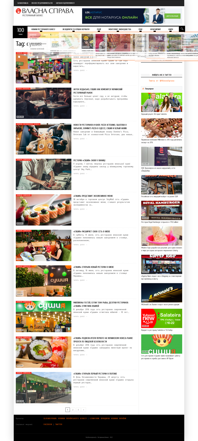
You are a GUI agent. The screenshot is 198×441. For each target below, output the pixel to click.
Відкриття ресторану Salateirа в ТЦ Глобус (157, 330)
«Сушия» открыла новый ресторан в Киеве (93, 267)
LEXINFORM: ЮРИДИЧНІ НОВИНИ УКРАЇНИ (108, 418)
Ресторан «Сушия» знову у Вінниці (89, 160)
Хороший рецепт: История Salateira (154, 114)
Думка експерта (23, 88)
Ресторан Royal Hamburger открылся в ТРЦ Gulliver (159, 222)
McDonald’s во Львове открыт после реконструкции (160, 304)
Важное (32, 34)
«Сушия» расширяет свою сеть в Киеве (91, 231)
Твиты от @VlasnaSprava (161, 80)
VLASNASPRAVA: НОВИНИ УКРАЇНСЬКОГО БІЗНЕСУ (65, 418)
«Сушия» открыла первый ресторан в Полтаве (95, 373)
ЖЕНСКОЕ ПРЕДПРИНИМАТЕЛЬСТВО (42, 3)
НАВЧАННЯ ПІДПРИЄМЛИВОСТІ (65, 3)
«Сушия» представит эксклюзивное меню (93, 196)
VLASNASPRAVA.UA (22, 3)
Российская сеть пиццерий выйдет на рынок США (159, 196)
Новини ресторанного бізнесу (28, 124)
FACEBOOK (48, 424)
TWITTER (58, 424)
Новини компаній (23, 53)
